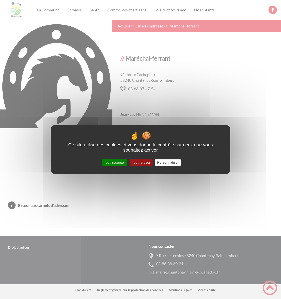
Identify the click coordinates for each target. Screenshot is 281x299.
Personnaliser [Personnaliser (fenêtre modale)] (168, 162)
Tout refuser (141, 162)
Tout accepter (114, 162)
